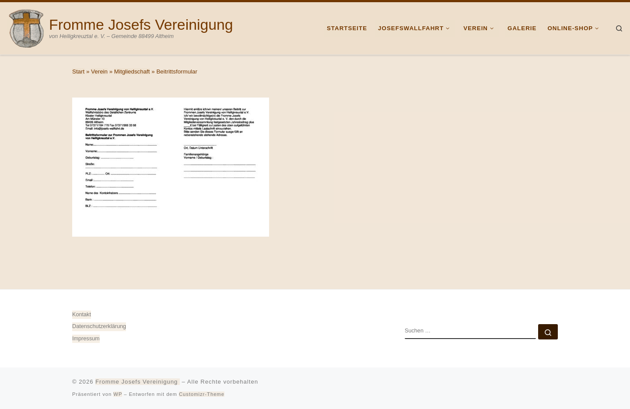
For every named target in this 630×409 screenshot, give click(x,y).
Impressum (86, 339)
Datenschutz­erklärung (99, 326)
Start (78, 71)
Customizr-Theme (201, 394)
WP (117, 394)
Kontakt (81, 314)
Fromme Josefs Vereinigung (137, 381)
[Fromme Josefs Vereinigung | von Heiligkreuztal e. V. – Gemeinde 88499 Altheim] (26, 27)
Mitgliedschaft (132, 71)
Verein (99, 71)
